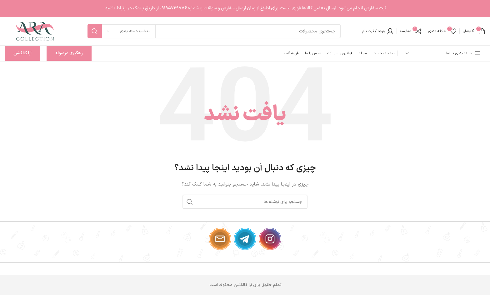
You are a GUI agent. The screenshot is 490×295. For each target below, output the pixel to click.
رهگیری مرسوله (69, 53)
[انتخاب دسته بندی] (129, 31)
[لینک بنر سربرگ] (245, 8)
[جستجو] (214, 31)
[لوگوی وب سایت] (35, 31)
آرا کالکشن (22, 53)
